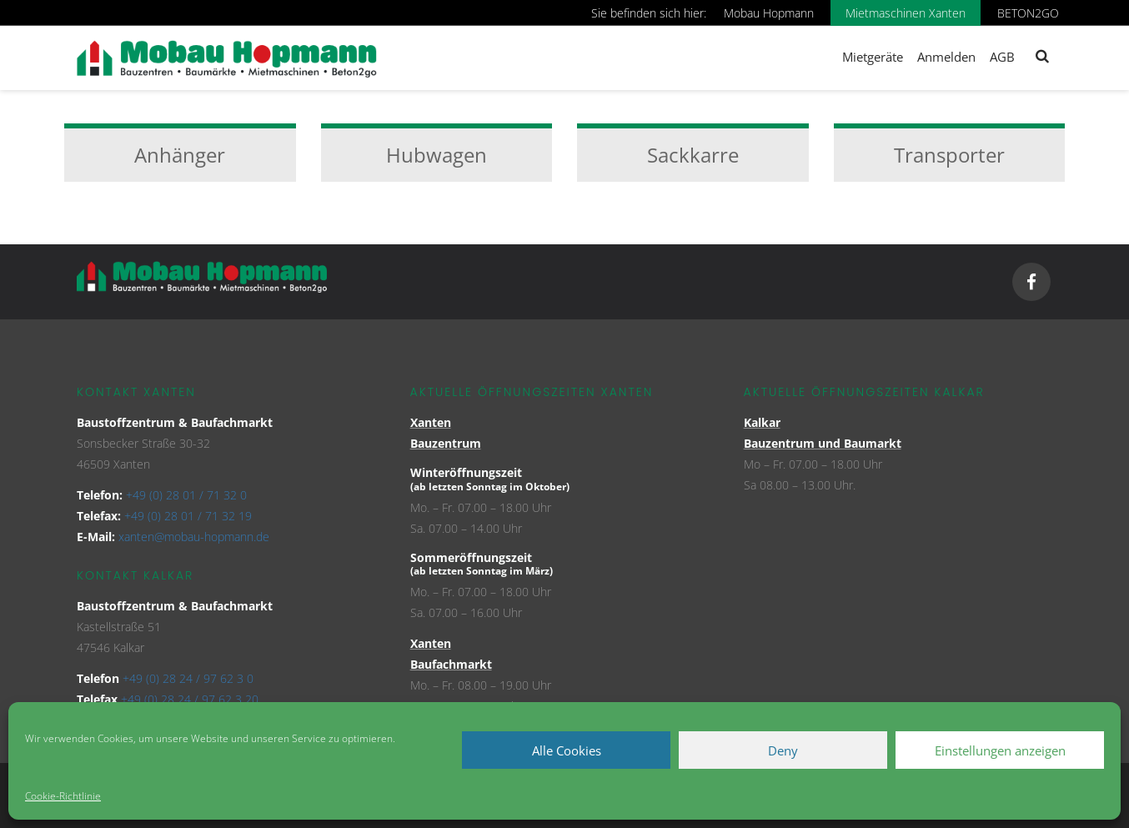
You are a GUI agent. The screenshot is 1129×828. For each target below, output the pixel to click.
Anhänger (179, 154)
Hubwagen (436, 154)
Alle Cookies (566, 750)
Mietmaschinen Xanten (905, 13)
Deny (783, 750)
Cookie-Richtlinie (63, 796)
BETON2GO (1028, 13)
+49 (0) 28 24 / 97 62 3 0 (188, 678)
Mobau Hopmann (769, 13)
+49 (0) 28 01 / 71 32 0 (186, 495)
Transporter (949, 154)
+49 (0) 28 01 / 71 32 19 (188, 516)
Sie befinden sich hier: (648, 13)
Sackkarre (693, 154)
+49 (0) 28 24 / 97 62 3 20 (189, 699)
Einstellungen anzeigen (1000, 750)
